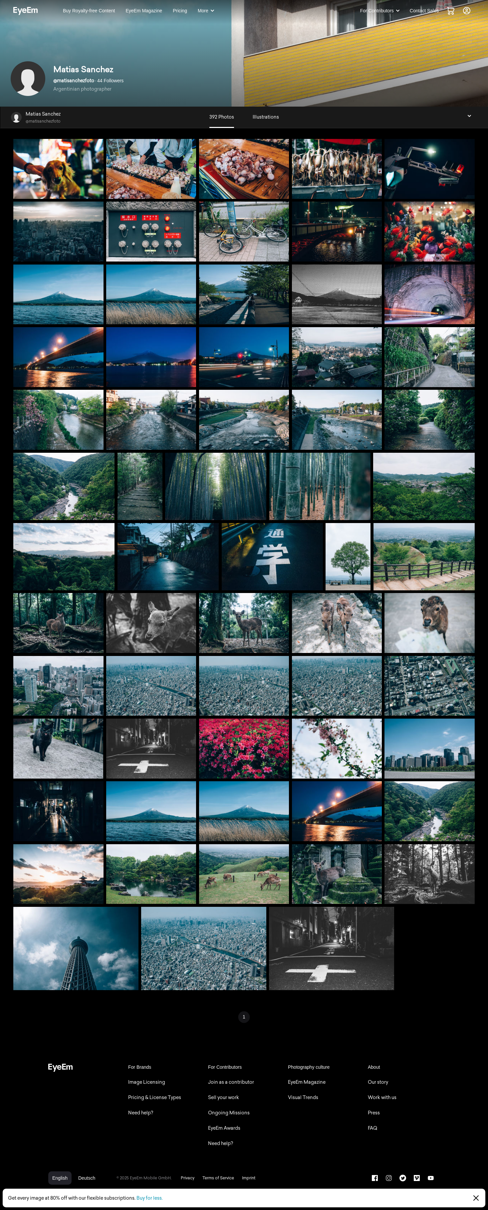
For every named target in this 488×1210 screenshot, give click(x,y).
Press (374, 1113)
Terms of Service (218, 1178)
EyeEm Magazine (307, 1082)
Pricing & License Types (154, 1097)
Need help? (140, 1113)
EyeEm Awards (224, 1128)
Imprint (248, 1178)
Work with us (382, 1097)
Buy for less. (149, 1198)
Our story (378, 1082)
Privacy (187, 1178)
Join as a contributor (231, 1082)
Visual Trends (303, 1097)
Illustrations (266, 117)
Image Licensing (146, 1082)
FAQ (372, 1128)
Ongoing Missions (229, 1113)
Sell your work (223, 1097)
